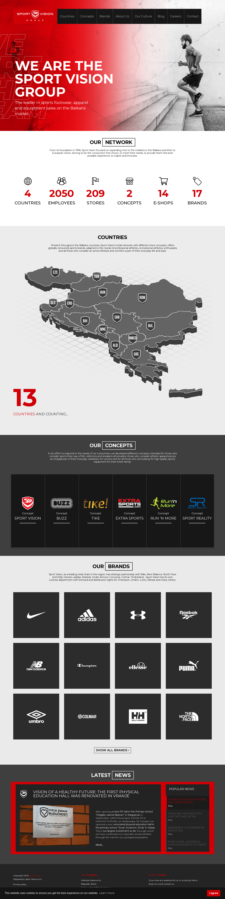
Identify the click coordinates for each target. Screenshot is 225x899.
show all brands (112, 750)
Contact (193, 16)
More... (99, 844)
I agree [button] (213, 893)
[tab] (187, 802)
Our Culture (143, 16)
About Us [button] (122, 16)
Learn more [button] (106, 893)
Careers (175, 16)
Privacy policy (19, 884)
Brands (105, 16)
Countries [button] (67, 16)
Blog (161, 16)
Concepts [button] (87, 16)
